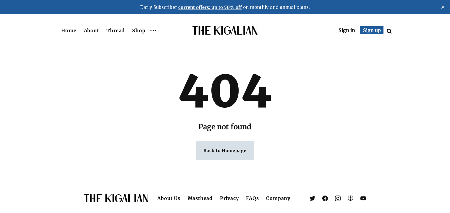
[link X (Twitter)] (312, 198)
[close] (443, 7)
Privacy (229, 198)
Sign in (347, 30)
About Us (168, 198)
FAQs (252, 198)
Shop (138, 30)
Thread (115, 30)
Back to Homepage (225, 151)
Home (69, 30)
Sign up (372, 30)
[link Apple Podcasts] (350, 198)
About (91, 30)
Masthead (200, 198)
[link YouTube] (363, 198)
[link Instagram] (338, 198)
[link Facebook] (325, 198)
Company (278, 198)
